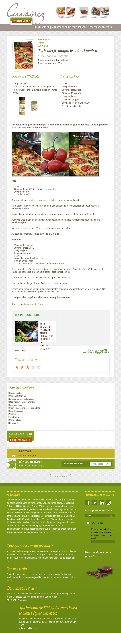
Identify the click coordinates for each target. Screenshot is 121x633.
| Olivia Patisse (14, 420)
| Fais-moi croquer (16, 405)
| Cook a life (13, 414)
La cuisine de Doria (33, 304)
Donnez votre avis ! (22, 588)
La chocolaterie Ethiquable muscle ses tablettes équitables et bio (48, 610)
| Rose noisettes (15, 393)
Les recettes (42, 27)
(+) (12, 561)
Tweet (16, 351)
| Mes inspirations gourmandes (21, 402)
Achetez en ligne (27, 455)
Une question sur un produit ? (30, 546)
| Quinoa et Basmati (17, 396)
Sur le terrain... (18, 568)
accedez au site (18, 434)
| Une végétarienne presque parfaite (24, 408)
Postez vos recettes (101, 27)
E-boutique (25, 452)
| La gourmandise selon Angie (21, 399)
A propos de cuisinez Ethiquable (69, 27)
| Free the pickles (15, 411)
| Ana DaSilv (13, 417)
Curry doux (18, 83)
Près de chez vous (73, 464)
